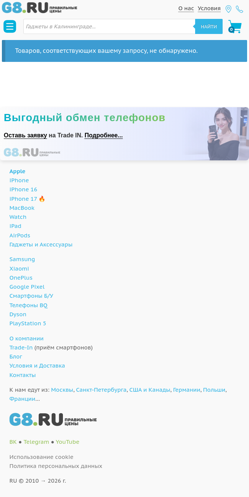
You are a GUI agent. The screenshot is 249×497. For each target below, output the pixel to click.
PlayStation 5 (27, 323)
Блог (15, 356)
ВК (13, 441)
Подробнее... (103, 135)
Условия (209, 8)
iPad (15, 225)
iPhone (19, 180)
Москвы (62, 389)
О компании (26, 338)
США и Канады (149, 389)
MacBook (22, 207)
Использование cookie (41, 456)
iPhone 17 (23, 198)
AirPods (19, 235)
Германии (186, 389)
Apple (17, 171)
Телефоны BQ (28, 305)
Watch (17, 216)
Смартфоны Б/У (31, 295)
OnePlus (20, 277)
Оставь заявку (25, 135)
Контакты (22, 375)
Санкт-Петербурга (101, 389)
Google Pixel (26, 286)
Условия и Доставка (37, 365)
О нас (186, 8)
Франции (22, 398)
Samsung (22, 259)
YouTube (67, 441)
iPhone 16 (23, 189)
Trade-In (21, 347)
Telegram (36, 441)
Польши (214, 389)
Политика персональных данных (55, 465)
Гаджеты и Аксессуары (40, 244)
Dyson (17, 314)
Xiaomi (19, 268)
